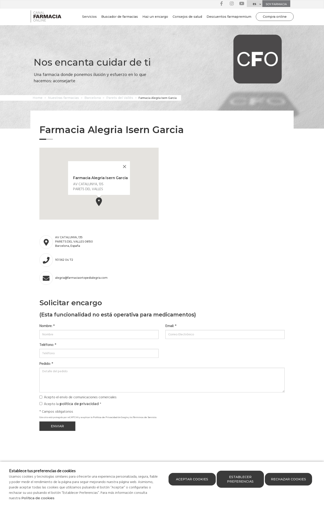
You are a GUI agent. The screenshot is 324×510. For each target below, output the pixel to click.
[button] (99, 201)
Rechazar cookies (288, 479)
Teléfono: (47, 345)
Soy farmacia (276, 4)
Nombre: (47, 326)
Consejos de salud (187, 17)
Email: (170, 326)
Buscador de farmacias (119, 17)
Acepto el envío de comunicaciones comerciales (78, 397)
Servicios (89, 17)
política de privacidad (79, 404)
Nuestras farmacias (63, 98)
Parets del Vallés (119, 98)
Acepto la (70, 404)
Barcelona (92, 98)
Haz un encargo (155, 17)
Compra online (275, 17)
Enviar (57, 426)
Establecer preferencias (240, 479)
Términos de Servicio (144, 417)
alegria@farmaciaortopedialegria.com (75, 277)
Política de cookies (37, 498)
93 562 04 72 (64, 259)
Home (38, 98)
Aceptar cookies (192, 479)
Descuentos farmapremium (229, 17)
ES (254, 4)
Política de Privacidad (105, 417)
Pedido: (46, 364)
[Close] (124, 166)
